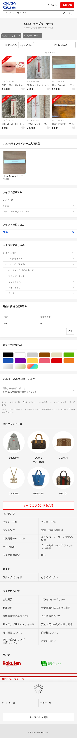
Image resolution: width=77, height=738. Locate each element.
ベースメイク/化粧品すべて (41, 270)
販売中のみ (9, 45)
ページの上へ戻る (38, 717)
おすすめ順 (26, 45)
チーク (41, 293)
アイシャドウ (41, 287)
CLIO (38, 232)
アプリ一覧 (45, 703)
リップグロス (41, 282)
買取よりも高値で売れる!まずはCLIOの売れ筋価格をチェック (38, 390)
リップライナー (32, 36)
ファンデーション (41, 276)
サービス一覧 (8, 703)
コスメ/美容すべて (40, 258)
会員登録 (67, 5)
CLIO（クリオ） (11, 36)
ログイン (52, 5)
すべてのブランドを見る (38, 505)
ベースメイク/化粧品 (40, 264)
